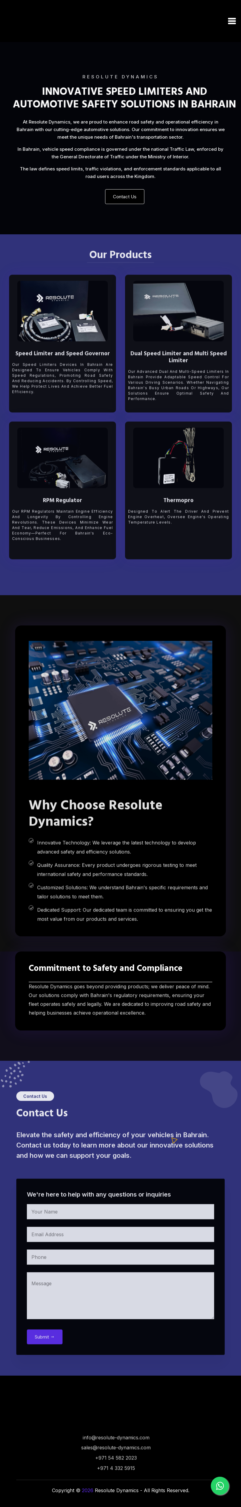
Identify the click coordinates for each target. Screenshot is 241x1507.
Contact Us (125, 197)
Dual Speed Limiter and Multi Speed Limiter (178, 379)
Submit (45, 1358)
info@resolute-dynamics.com (116, 1459)
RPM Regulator (62, 521)
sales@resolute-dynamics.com (116, 1469)
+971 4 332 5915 (116, 1489)
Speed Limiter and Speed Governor (62, 375)
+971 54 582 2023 (116, 1479)
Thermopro (178, 521)
